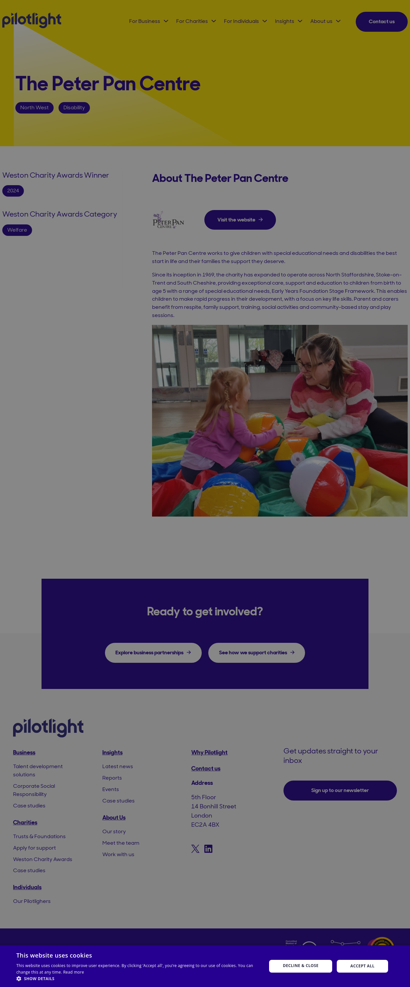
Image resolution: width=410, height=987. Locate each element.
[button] (138, 978)
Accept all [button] (362, 966)
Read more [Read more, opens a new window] (73, 972)
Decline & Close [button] (300, 965)
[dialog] (205, 493)
